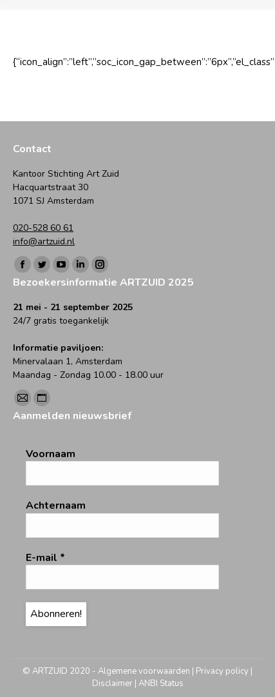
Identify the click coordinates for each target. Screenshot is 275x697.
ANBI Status (161, 683)
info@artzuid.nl (44, 241)
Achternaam (56, 505)
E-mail (45, 558)
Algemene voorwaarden (144, 671)
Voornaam (50, 454)
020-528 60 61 (43, 228)
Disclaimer (112, 683)
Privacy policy (222, 671)
